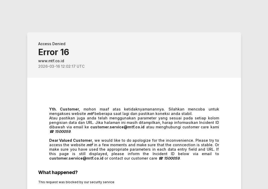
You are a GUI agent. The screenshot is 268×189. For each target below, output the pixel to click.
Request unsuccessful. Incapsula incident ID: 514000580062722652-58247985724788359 (134, 94)
